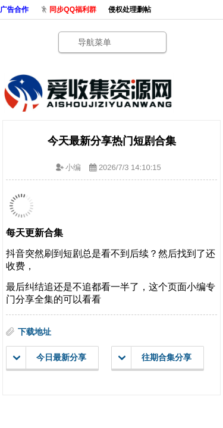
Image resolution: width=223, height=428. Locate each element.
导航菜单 (94, 42)
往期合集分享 (154, 358)
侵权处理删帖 (129, 9)
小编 (73, 167)
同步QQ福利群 (72, 9)
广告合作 (14, 9)
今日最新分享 (49, 358)
